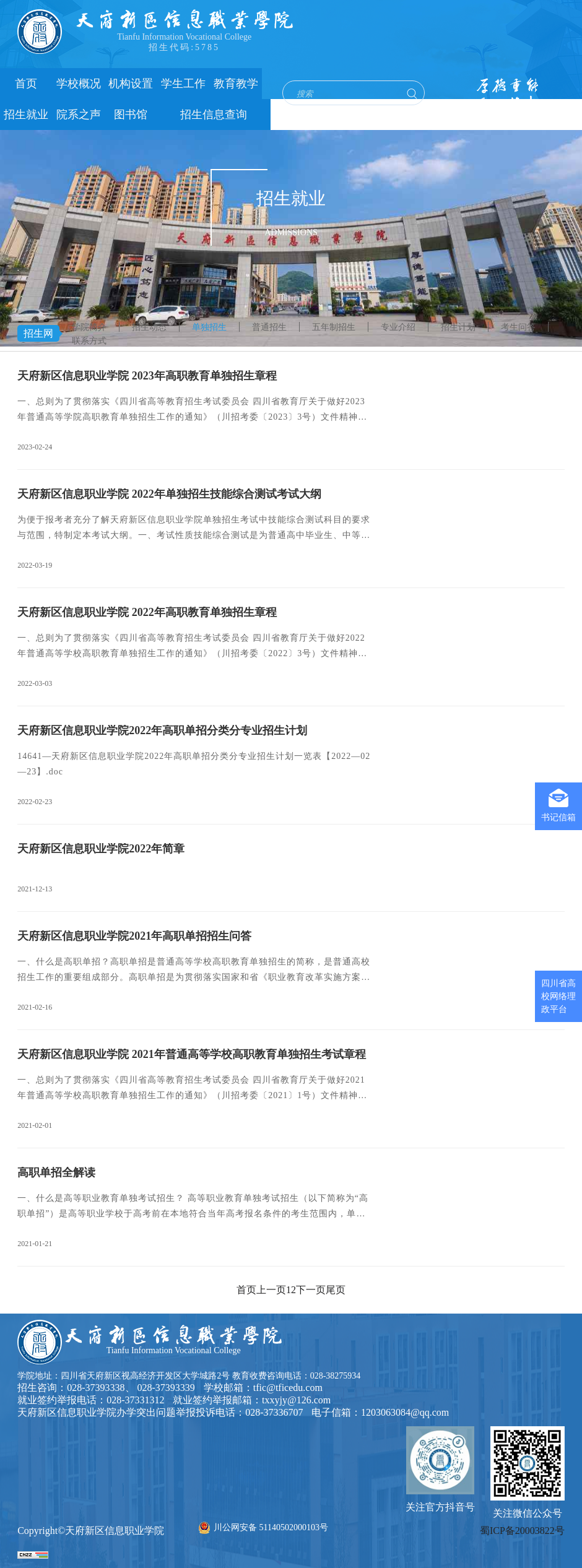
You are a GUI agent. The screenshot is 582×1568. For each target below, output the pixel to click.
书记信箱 (558, 805)
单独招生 (209, 327)
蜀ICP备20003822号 (522, 1530)
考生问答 (518, 327)
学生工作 (183, 83)
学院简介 (89, 327)
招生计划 (458, 327)
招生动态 (149, 327)
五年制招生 (333, 327)
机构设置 (130, 83)
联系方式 (89, 340)
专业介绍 (398, 327)
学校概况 (78, 83)
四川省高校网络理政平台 (558, 996)
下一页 (311, 1290)
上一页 (271, 1290)
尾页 (335, 1290)
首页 (26, 83)
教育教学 (236, 83)
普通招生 (269, 327)
